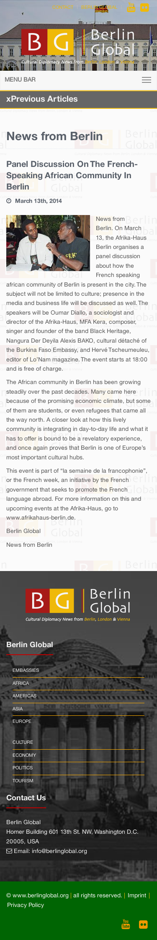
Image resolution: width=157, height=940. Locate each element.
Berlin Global (99, 7)
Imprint (137, 896)
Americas (24, 696)
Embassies (26, 671)
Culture (23, 742)
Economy (24, 755)
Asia (18, 709)
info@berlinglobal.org (59, 851)
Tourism (23, 781)
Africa (21, 683)
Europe (22, 722)
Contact (62, 7)
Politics (23, 768)
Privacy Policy (25, 905)
